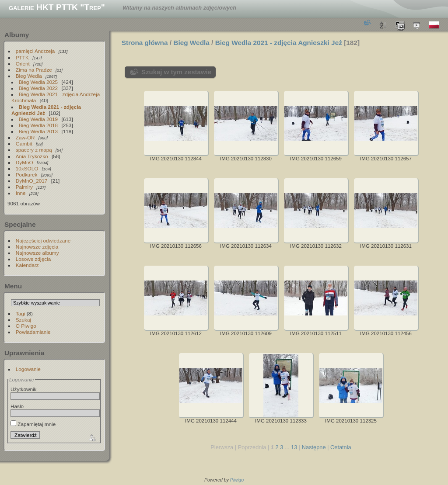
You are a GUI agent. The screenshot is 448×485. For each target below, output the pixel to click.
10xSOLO (27, 168)
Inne (21, 193)
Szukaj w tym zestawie (176, 72)
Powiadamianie (33, 332)
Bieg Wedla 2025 (38, 82)
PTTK (22, 57)
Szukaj (23, 319)
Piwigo (237, 479)
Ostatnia (340, 447)
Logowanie (28, 369)
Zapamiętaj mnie (33, 424)
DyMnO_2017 (32, 181)
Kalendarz (27, 265)
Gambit (24, 143)
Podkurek (27, 174)
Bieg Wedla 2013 (38, 131)
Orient (23, 63)
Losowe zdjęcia (33, 259)
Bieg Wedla (29, 76)
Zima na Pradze (34, 70)
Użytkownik (23, 389)
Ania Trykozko (32, 156)
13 (294, 447)
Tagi (20, 313)
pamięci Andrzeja (35, 51)
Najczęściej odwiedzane (43, 240)
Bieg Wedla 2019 (38, 119)
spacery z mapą (34, 149)
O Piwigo (26, 326)
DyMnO (24, 162)
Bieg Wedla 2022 (38, 88)
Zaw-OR (25, 137)
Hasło (17, 406)
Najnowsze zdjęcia (37, 246)
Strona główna (145, 42)
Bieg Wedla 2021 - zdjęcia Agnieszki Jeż (46, 110)
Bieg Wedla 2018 (38, 125)
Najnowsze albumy (37, 253)
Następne (314, 447)
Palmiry (24, 187)
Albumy (16, 34)
